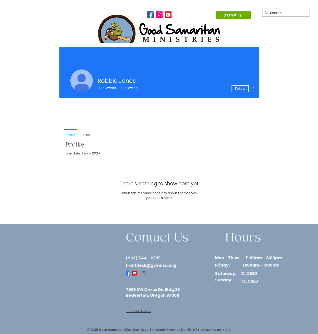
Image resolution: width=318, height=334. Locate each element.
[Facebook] (150, 14)
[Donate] (233, 15)
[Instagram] (159, 14)
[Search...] (285, 13)
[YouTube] (168, 14)
